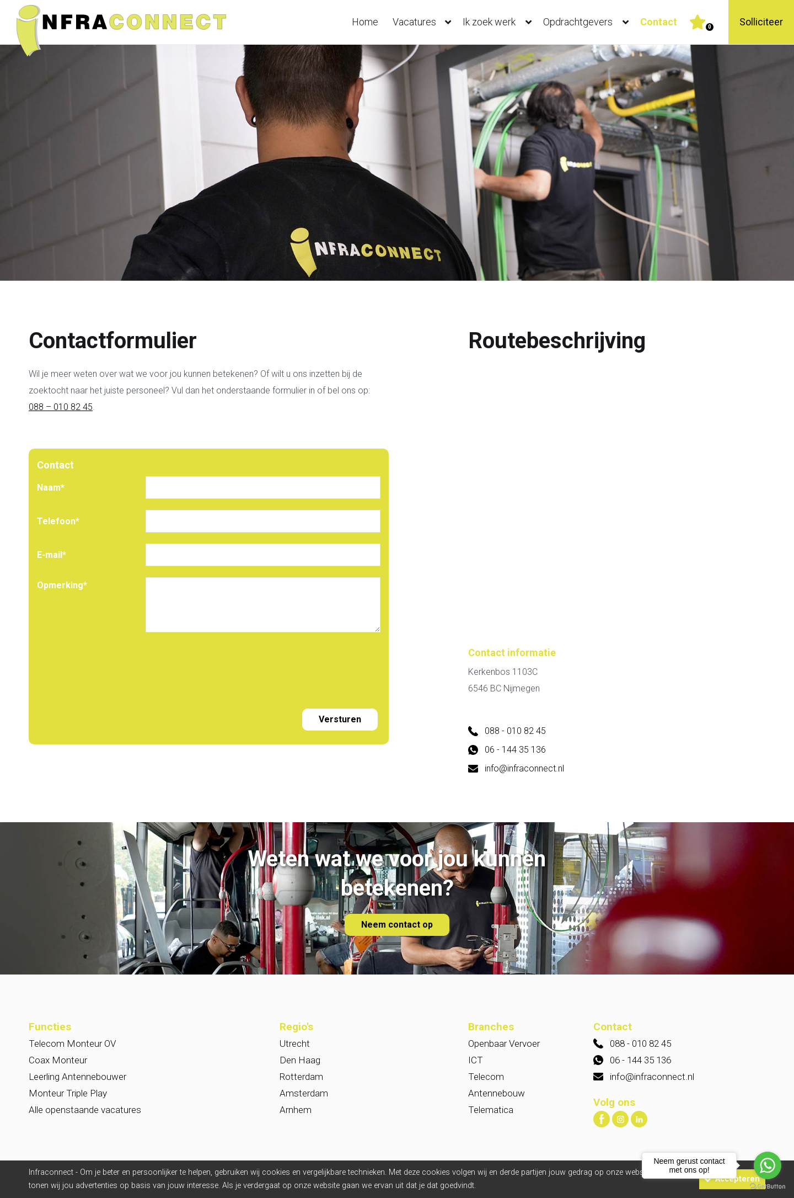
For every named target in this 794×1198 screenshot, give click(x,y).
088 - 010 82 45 (515, 731)
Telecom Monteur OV (72, 1043)
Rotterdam (301, 1076)
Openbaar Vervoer (504, 1043)
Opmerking (62, 585)
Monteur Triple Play (68, 1093)
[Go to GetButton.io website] (767, 1186)
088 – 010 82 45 (61, 407)
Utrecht (295, 1043)
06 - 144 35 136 (515, 749)
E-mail (51, 555)
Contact (658, 22)
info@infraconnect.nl (524, 768)
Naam (51, 487)
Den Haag (300, 1060)
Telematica (490, 1109)
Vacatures (424, 22)
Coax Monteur (58, 1060)
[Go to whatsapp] (767, 1165)
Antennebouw (496, 1093)
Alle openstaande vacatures (85, 1109)
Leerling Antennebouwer (77, 1076)
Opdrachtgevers (588, 22)
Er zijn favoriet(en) (709, 27)
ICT (475, 1060)
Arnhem (296, 1109)
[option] (397, 163)
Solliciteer (761, 22)
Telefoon (58, 521)
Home (365, 22)
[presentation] (229, 664)
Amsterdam (304, 1093)
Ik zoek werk (500, 22)
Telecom (486, 1076)
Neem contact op (397, 924)
